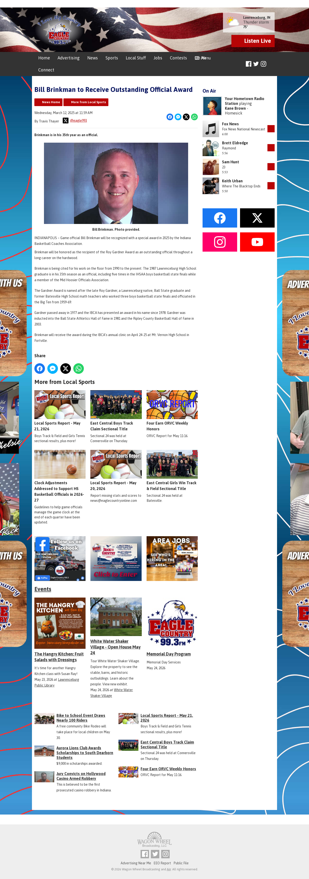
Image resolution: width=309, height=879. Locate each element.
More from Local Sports (88, 102)
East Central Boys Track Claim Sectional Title (116, 410)
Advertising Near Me (136, 863)
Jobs (158, 57)
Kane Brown (235, 108)
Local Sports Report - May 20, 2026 (116, 470)
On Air (200, 57)
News (92, 57)
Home (44, 57)
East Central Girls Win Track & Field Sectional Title (172, 470)
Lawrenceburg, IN (256, 17)
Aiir (169, 869)
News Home (51, 102)
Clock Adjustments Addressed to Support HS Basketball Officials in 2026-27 (60, 476)
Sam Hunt (230, 162)
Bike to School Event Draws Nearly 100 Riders (80, 717)
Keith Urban (232, 181)
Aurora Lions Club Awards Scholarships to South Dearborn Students (84, 753)
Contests (178, 57)
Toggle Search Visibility (272, 64)
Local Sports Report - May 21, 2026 (60, 410)
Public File (181, 863)
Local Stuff (136, 57)
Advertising (69, 57)
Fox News (230, 124)
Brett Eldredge (235, 143)
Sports (111, 57)
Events (42, 589)
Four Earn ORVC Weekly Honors (172, 410)
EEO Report (162, 863)
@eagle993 (75, 120)
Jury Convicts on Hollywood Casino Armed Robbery (80, 776)
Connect (46, 69)
